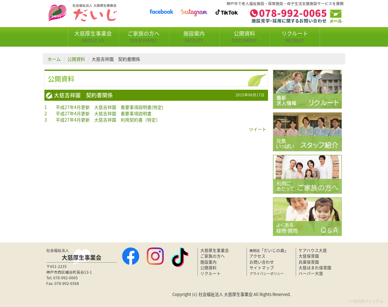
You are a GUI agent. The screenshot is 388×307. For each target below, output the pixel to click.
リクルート (295, 36)
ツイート (257, 129)
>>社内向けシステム (366, 301)
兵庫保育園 (309, 262)
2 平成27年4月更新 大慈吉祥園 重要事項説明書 (97, 113)
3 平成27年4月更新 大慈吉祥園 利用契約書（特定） (102, 120)
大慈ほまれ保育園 (315, 267)
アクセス (257, 256)
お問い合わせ (261, 262)
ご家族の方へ (143, 36)
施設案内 (194, 36)
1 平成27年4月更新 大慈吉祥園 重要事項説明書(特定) (103, 107)
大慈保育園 (309, 256)
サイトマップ (261, 267)
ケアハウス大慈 (313, 250)
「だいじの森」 (268, 250)
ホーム (54, 59)
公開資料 (244, 36)
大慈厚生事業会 (93, 36)
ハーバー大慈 (311, 273)
